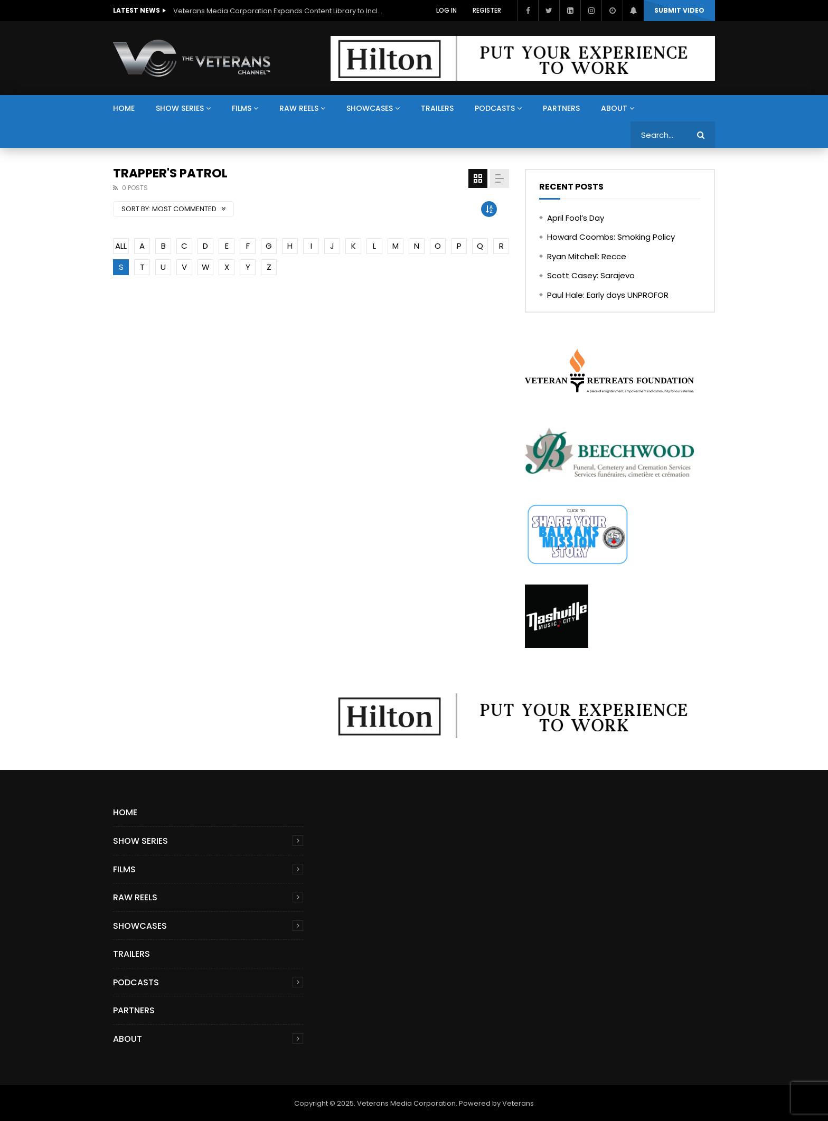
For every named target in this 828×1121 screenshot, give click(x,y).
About (614, 108)
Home (124, 108)
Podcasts (495, 108)
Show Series (180, 108)
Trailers (437, 108)
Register (487, 10)
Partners (561, 108)
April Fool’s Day (575, 217)
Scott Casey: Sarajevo (591, 275)
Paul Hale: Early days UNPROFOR (608, 294)
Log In (446, 10)
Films (241, 108)
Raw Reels (298, 108)
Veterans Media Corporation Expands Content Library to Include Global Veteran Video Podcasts (278, 11)
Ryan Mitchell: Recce (586, 256)
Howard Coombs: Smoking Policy (611, 236)
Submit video (679, 10)
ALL (121, 245)
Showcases (369, 108)
